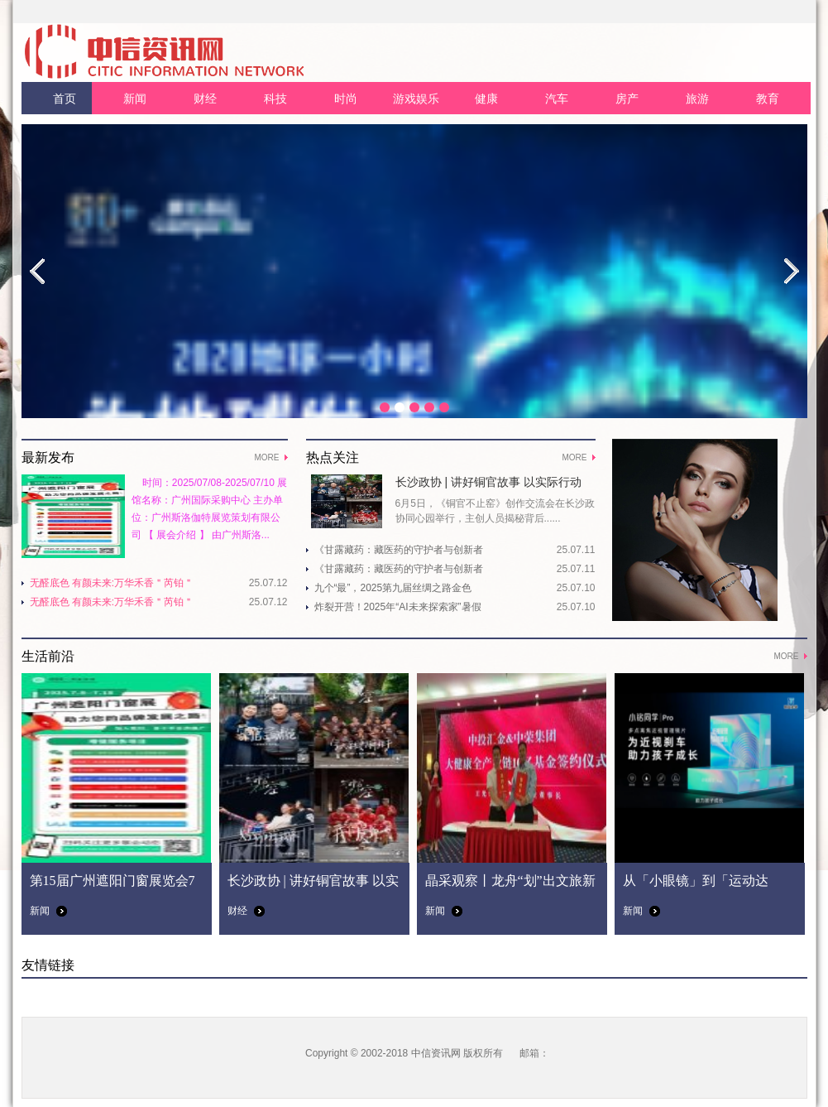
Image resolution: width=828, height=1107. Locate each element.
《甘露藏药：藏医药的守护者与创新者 (398, 550)
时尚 (345, 99)
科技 (275, 99)
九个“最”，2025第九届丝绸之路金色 (393, 588)
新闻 (134, 99)
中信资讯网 (436, 1053)
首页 (64, 99)
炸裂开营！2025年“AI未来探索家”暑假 (397, 607)
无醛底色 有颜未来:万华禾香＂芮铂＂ (112, 583)
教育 (767, 99)
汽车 (556, 99)
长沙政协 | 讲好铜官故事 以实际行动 (488, 482)
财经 (205, 99)
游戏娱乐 (416, 99)
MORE (267, 457)
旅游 (697, 99)
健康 (486, 99)
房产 (627, 99)
